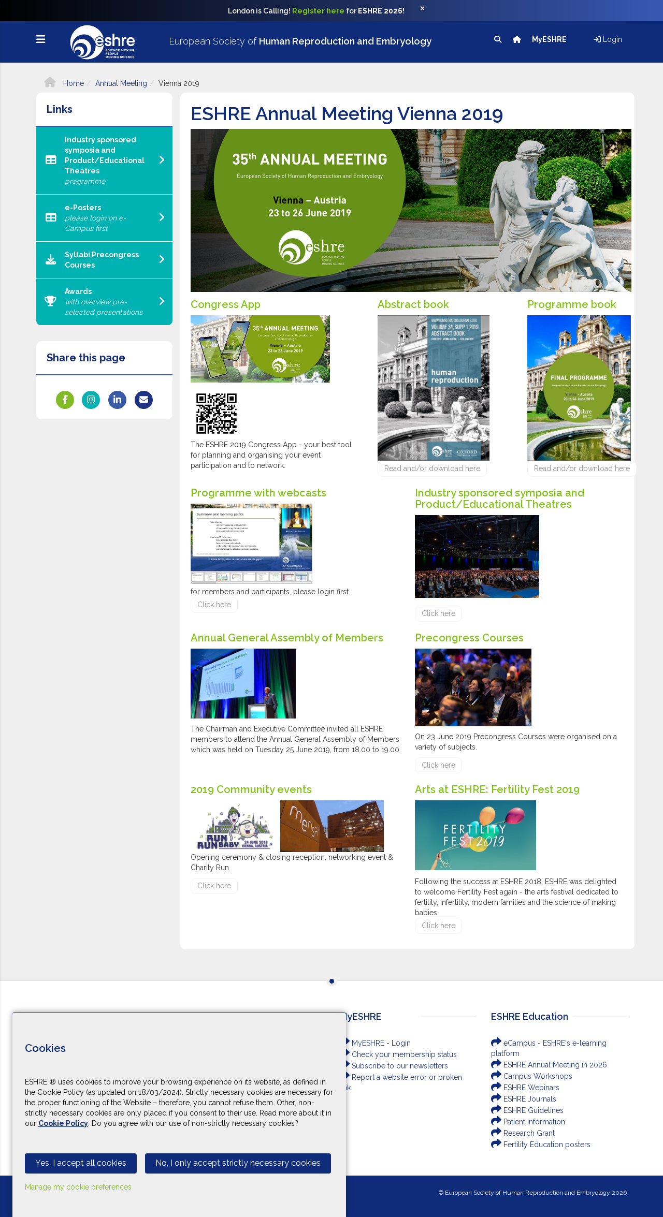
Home (64, 83)
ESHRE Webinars (525, 1087)
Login (608, 39)
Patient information (528, 1122)
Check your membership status (398, 1054)
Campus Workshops (531, 1076)
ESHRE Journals (523, 1099)
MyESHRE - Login (375, 1043)
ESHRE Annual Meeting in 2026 (549, 1065)
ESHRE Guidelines (527, 1110)
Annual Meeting (121, 83)
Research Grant (523, 1133)
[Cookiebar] (179, 1114)
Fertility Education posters (540, 1144)
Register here (318, 11)
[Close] (428, 11)
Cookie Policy (63, 1123)
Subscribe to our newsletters (393, 1066)
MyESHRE (550, 39)
